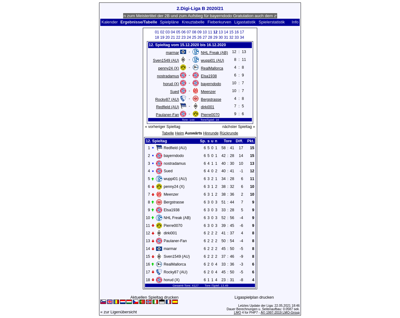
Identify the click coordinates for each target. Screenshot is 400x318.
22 (178, 37)
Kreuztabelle (193, 22)
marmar (172, 53)
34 (242, 37)
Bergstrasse (211, 99)
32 (231, 37)
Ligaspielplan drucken (254, 297)
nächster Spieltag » (238, 127)
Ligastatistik (245, 22)
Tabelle (168, 133)
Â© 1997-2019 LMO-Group (280, 312)
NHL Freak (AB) (214, 53)
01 (157, 32)
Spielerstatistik (272, 22)
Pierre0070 (210, 115)
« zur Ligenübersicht (118, 312)
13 (220, 32)
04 (173, 32)
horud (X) (171, 84)
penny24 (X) (168, 68)
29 (215, 37)
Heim (179, 133)
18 (157, 37)
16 (236, 32)
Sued (174, 92)
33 (236, 37)
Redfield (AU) (167, 107)
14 (226, 32)
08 (194, 32)
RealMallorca (212, 68)
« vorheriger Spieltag (162, 127)
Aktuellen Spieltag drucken (154, 297)
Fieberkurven (219, 22)
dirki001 (207, 107)
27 (204, 37)
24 (189, 37)
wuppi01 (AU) (212, 60)
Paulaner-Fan (167, 115)
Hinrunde (211, 133)
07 (189, 32)
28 (210, 37)
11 (210, 32)
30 (220, 37)
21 (173, 37)
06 (183, 32)
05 (178, 32)
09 (199, 32)
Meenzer (208, 92)
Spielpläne (169, 22)
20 (167, 37)
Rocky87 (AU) (167, 99)
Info (295, 22)
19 (162, 37)
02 (162, 32)
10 (204, 32)
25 (194, 37)
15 (231, 32)
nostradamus (168, 76)
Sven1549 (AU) (166, 60)
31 (226, 37)
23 (183, 37)
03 (167, 32)
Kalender (110, 22)
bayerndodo (211, 84)
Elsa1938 (209, 76)
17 (242, 32)
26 (199, 37)
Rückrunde (229, 133)
